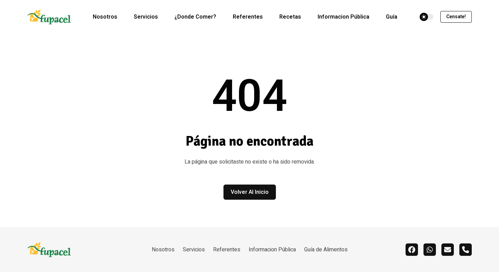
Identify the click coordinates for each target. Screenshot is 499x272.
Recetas (290, 17)
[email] (447, 249)
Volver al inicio (250, 192)
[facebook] (412, 249)
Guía (391, 17)
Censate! (456, 16)
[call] (465, 249)
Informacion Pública (343, 17)
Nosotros (105, 17)
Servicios (146, 17)
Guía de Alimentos (326, 249)
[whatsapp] (429, 249)
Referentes (248, 17)
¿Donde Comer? (195, 17)
